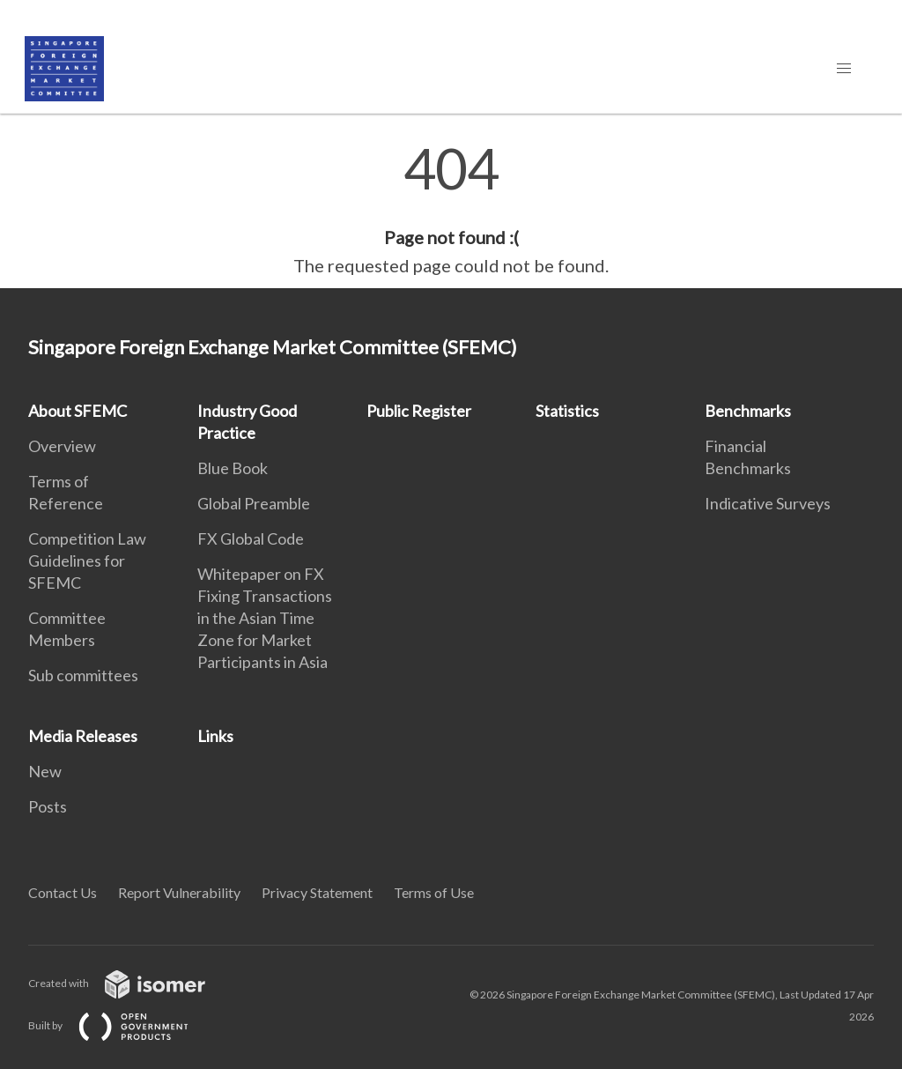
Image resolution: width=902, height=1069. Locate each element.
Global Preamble (253, 503)
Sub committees (83, 675)
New (45, 771)
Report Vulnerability (179, 892)
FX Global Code (250, 538)
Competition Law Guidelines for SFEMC (87, 560)
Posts (47, 806)
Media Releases (82, 736)
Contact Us (62, 892)
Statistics (567, 410)
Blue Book (232, 468)
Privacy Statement (317, 892)
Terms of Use (434, 892)
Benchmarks (748, 410)
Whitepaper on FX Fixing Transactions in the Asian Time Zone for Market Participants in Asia (264, 618)
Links (215, 736)
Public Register (418, 410)
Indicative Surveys (768, 503)
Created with (130, 983)
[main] (451, 209)
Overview (62, 446)
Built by (122, 1025)
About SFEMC (77, 410)
